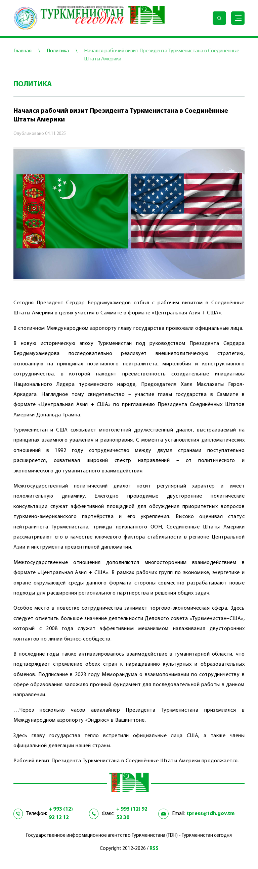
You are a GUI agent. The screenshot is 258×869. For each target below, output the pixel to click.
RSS (154, 848)
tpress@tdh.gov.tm (210, 813)
